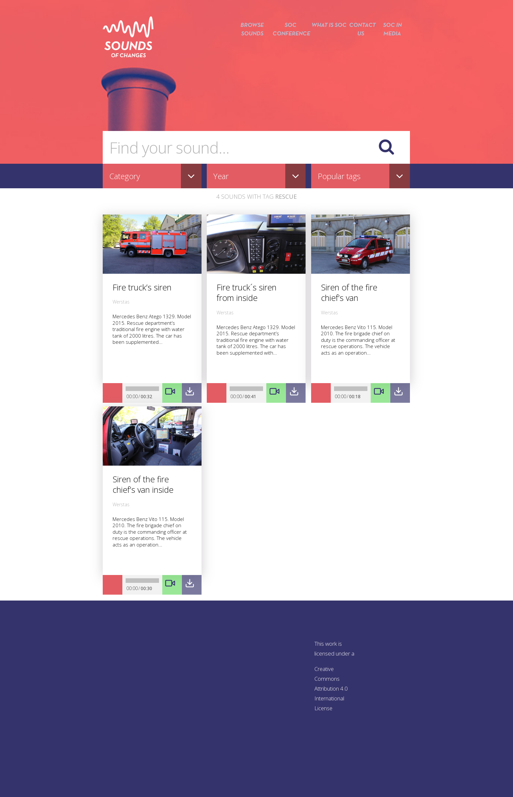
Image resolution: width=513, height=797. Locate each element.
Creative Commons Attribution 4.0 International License (331, 688)
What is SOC (326, 41)
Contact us (359, 41)
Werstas (121, 302)
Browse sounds (247, 41)
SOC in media (392, 41)
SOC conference (287, 41)
